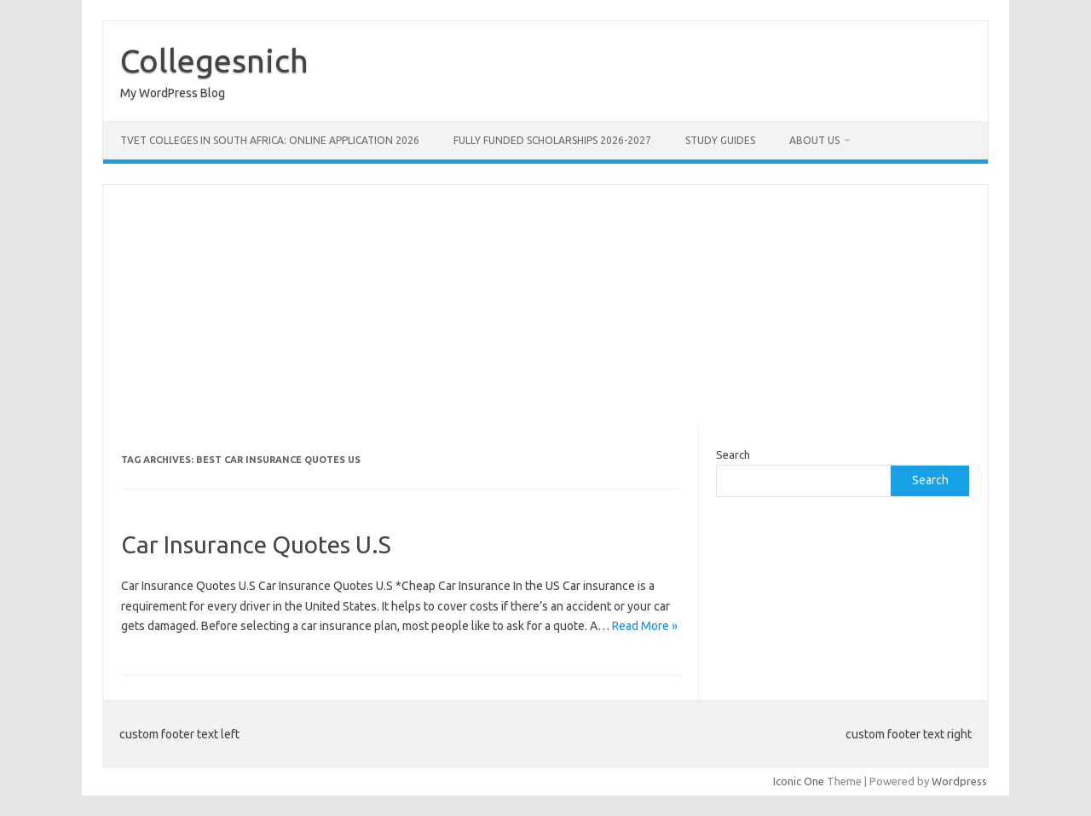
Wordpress (959, 781)
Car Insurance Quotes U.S (256, 544)
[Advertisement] (545, 304)
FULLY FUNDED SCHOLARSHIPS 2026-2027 (552, 140)
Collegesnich (214, 60)
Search (733, 454)
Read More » (645, 626)
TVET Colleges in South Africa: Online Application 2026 (269, 140)
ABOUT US (814, 140)
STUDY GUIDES (720, 140)
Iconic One (798, 781)
